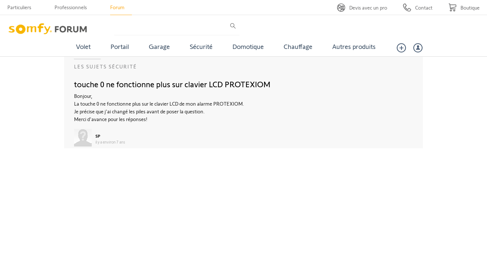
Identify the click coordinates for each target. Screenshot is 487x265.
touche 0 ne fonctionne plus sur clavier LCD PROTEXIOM (172, 84)
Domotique (248, 46)
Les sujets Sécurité (105, 66)
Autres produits (354, 46)
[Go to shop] (464, 7)
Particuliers (19, 7)
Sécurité (201, 46)
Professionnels (71, 7)
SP (97, 135)
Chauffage (298, 46)
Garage (159, 46)
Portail (120, 46)
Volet (83, 46)
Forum (117, 7)
